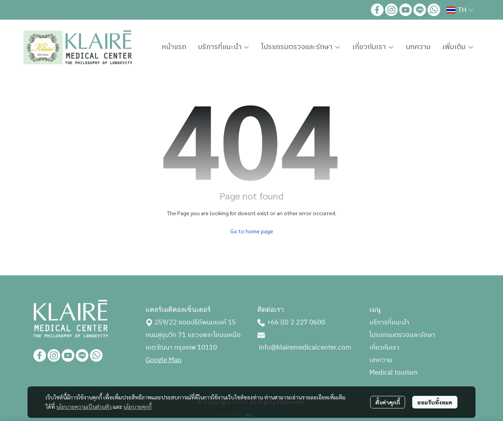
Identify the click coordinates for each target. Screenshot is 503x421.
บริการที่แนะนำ (389, 322)
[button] (460, 9)
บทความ (380, 360)
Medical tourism (393, 372)
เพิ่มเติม (458, 47)
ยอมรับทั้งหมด (434, 402)
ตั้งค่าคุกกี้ (387, 402)
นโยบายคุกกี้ (137, 406)
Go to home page (251, 230)
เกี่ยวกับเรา (384, 347)
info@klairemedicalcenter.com (305, 347)
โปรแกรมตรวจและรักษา (402, 334)
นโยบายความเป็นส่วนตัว (84, 406)
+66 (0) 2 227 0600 (296, 322)
